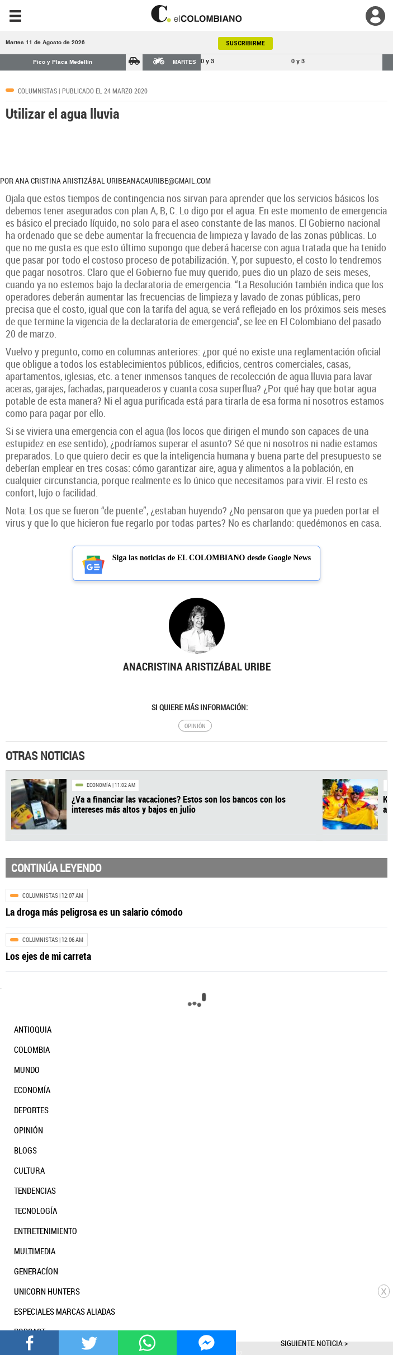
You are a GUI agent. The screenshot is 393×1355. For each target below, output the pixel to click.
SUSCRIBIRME (245, 43)
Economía (99, 785)
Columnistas (37, 90)
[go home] (196, 13)
